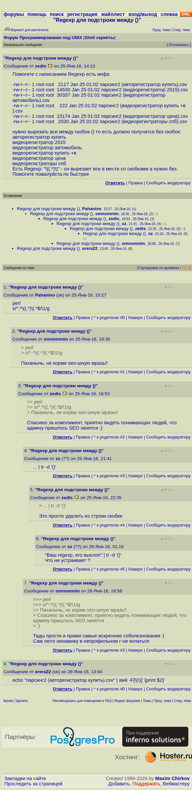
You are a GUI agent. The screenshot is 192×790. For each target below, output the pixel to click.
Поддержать (146, 783)
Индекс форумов (127, 701)
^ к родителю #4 (109, 525)
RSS (186, 268)
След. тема (182, 701)
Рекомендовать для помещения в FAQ (82, 701)
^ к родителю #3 (109, 475)
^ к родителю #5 (109, 569)
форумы (14, 14)
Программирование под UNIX (50, 37)
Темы (147, 701)
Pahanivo (91, 208)
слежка (169, 14)
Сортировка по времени (158, 268)
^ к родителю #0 (109, 317)
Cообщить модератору (168, 182)
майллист (113, 14)
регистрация (82, 14)
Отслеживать (179, 45)
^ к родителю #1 (109, 371)
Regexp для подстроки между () (48, 208)
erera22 (89, 248)
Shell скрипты (99, 37)
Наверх (135, 317)
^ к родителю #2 (109, 437)
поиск (56, 14)
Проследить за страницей (33, 783)
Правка (135, 182)
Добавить (119, 783)
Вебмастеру (176, 783)
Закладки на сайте (25, 778)
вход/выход (143, 14)
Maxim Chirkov (172, 778)
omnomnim (107, 213)
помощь (37, 14)
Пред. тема (162, 701)
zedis (40, 66)
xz (124, 223)
